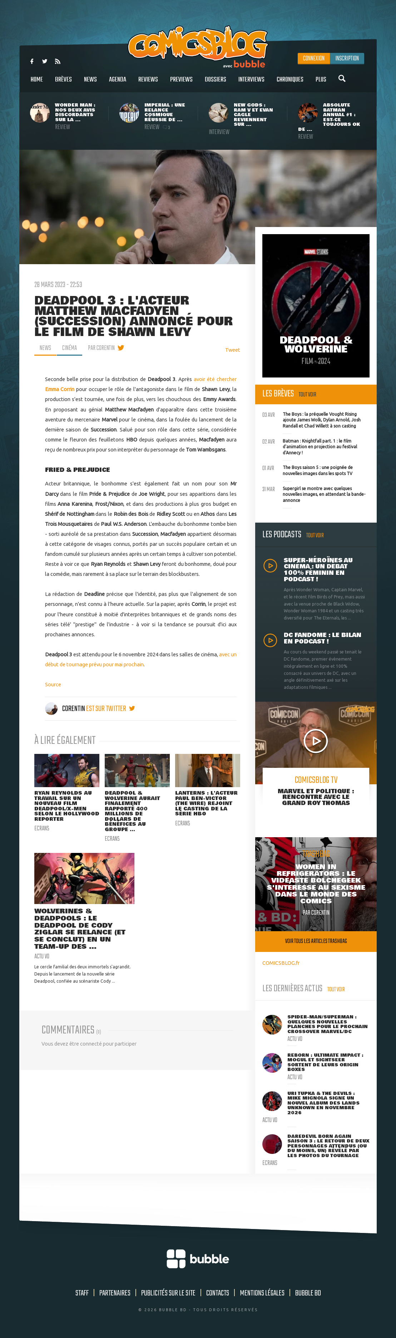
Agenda (117, 83)
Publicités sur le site (168, 1293)
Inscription (347, 59)
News (90, 83)
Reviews (148, 83)
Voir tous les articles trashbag (316, 941)
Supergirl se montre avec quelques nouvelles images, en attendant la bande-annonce (313, 494)
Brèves (63, 83)
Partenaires (114, 1293)
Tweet (232, 350)
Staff (82, 1293)
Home (37, 83)
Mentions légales (262, 1293)
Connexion (314, 59)
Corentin (65, 708)
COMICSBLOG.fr (281, 963)
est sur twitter (110, 708)
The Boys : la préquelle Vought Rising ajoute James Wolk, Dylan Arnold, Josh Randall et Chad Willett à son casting (311, 419)
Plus (321, 83)
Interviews (251, 83)
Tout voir (307, 395)
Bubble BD (308, 1293)
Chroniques (290, 83)
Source (53, 684)
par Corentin (101, 348)
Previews (181, 83)
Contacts (217, 1293)
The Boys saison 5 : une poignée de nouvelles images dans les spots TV (307, 470)
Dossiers (215, 83)
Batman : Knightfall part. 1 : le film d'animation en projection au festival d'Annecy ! (309, 446)
